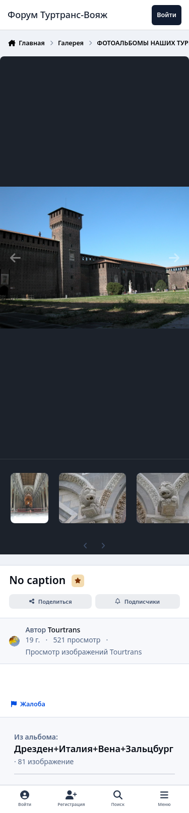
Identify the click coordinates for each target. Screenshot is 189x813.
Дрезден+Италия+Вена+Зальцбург (93, 749)
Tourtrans (64, 629)
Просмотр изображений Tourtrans (83, 652)
